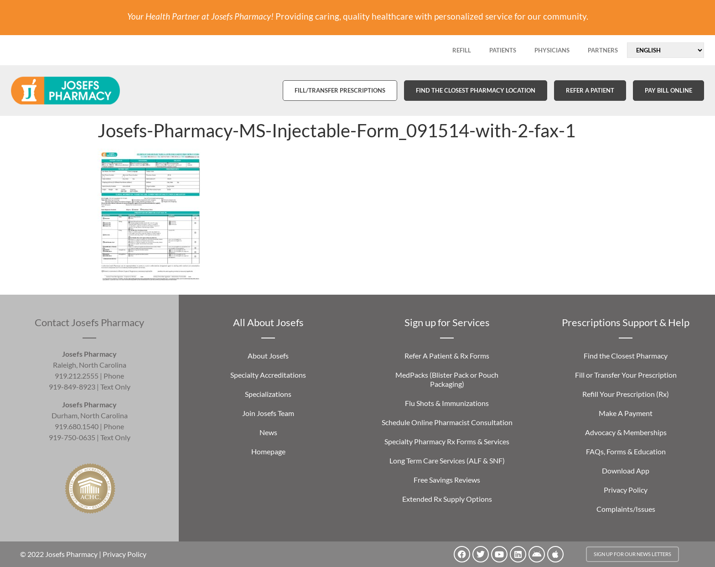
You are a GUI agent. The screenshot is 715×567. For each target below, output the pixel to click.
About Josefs (268, 355)
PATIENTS (502, 50)
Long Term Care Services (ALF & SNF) (447, 460)
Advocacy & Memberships (626, 432)
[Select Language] (665, 50)
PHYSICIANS (552, 50)
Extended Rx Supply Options (447, 498)
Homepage (268, 451)
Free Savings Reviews (447, 479)
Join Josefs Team (268, 413)
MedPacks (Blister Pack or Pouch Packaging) (446, 379)
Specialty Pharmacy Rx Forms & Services (446, 441)
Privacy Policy (626, 489)
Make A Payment (626, 413)
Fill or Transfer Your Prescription (626, 374)
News (268, 432)
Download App (625, 470)
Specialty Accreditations (268, 374)
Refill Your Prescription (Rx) (625, 394)
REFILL (461, 50)
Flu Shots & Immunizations (447, 403)
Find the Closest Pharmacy (626, 355)
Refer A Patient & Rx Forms (446, 355)
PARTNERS (603, 50)
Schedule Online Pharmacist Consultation (447, 422)
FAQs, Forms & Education (626, 451)
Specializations (268, 394)
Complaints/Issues (625, 509)
